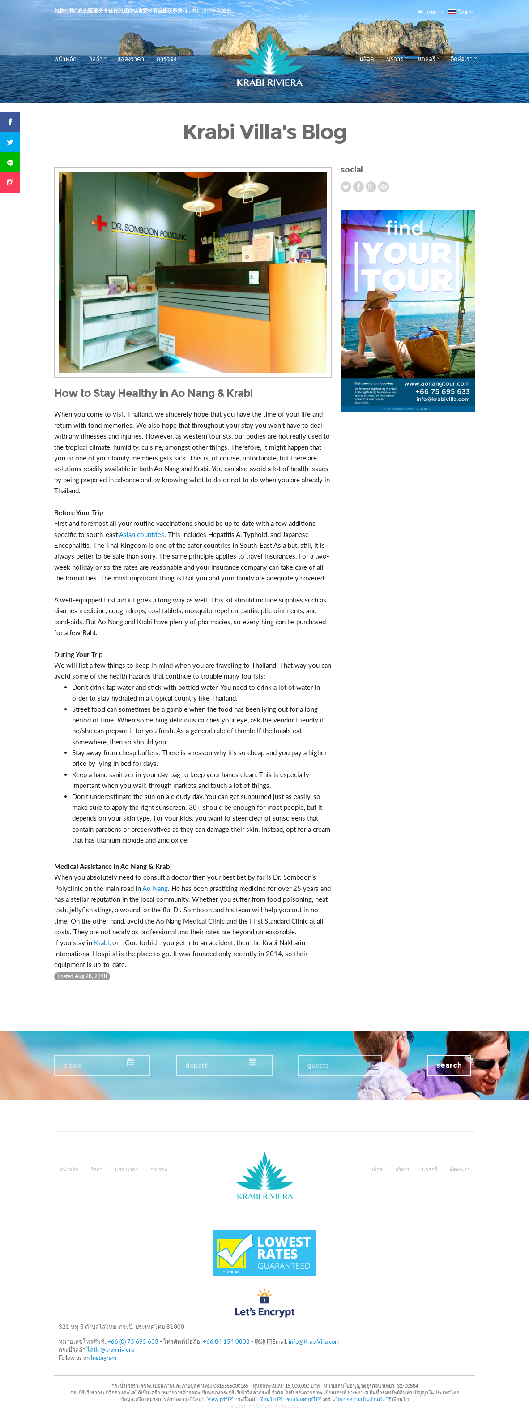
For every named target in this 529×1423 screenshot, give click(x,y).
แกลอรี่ (426, 58)
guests (317, 1066)
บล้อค (366, 58)
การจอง (166, 58)
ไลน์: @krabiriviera (110, 1349)
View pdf (221, 1399)
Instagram (103, 1357)
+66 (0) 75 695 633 (132, 1341)
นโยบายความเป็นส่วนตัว (361, 1399)
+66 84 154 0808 (226, 1341)
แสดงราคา (130, 58)
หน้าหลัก (65, 58)
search (449, 1065)
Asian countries (141, 534)
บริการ (395, 58)
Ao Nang (155, 888)
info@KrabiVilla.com (314, 1341)
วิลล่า (95, 58)
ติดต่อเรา (461, 58)
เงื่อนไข (270, 1399)
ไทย (457, 12)
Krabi (101, 942)
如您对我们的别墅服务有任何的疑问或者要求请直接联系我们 (120, 10)
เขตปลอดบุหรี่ (303, 1399)
